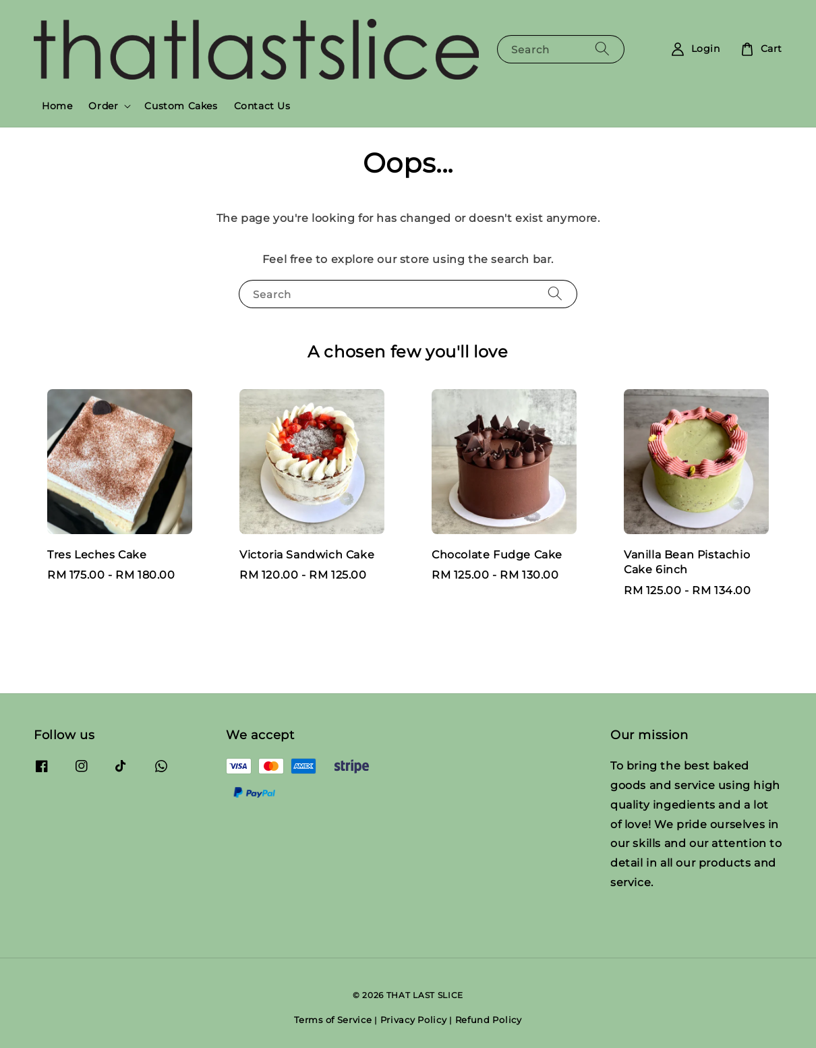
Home (57, 106)
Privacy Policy (413, 1019)
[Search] (602, 49)
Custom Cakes (180, 106)
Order (103, 106)
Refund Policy (488, 1019)
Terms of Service (333, 1019)
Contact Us (262, 106)
